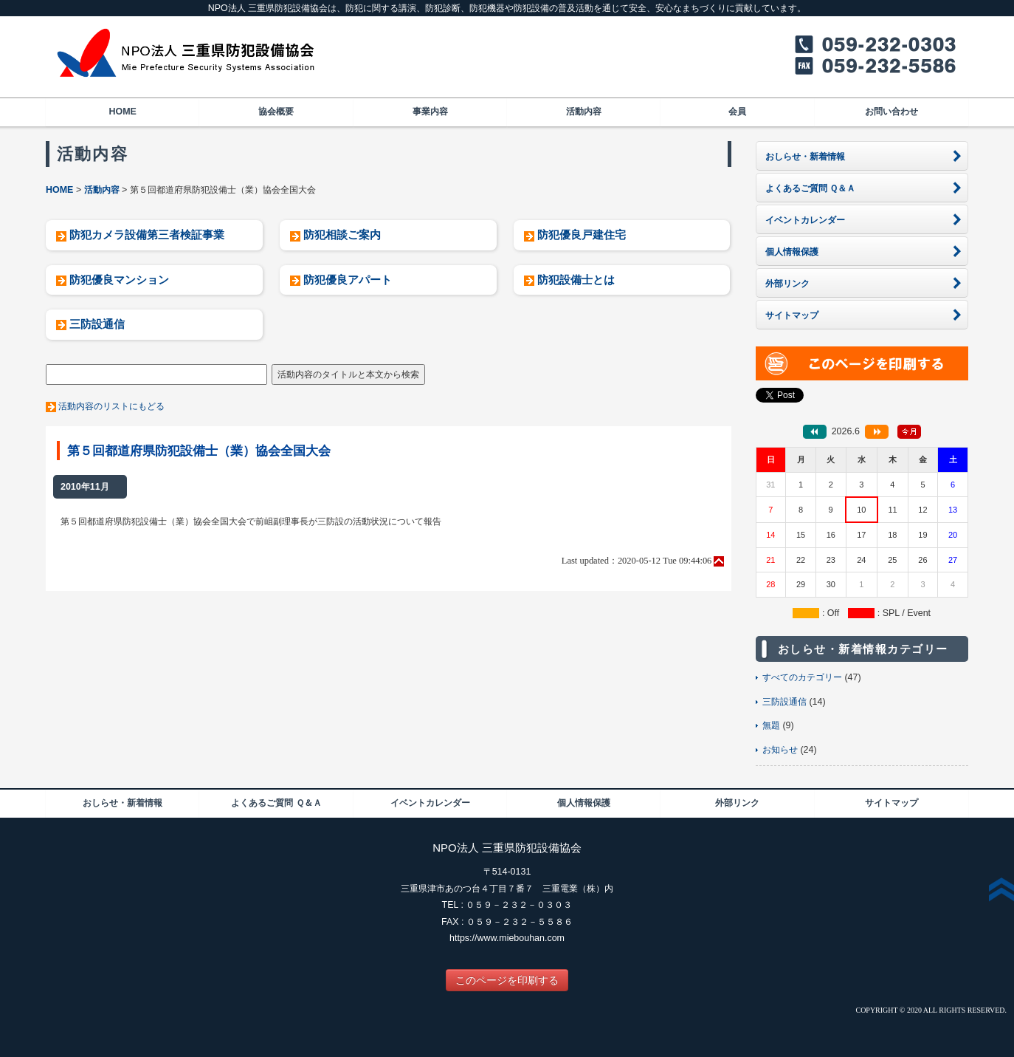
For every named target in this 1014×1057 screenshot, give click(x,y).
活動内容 (583, 111)
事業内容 (430, 111)
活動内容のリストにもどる (111, 406)
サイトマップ (891, 803)
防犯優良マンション (119, 279)
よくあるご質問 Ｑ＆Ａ (276, 803)
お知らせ (780, 750)
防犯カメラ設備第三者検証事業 (146, 234)
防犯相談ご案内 (342, 234)
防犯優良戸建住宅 (581, 234)
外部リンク (737, 803)
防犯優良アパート (347, 279)
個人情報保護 (583, 803)
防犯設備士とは (576, 279)
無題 (771, 725)
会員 (737, 111)
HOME (122, 111)
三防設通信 (97, 324)
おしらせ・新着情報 (122, 803)
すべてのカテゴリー (802, 677)
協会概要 (276, 111)
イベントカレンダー (430, 803)
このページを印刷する (507, 980)
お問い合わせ (891, 111)
